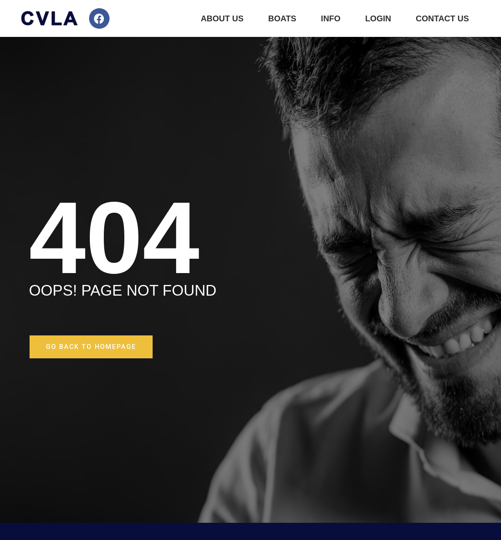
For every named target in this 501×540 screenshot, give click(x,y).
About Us (222, 18)
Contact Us (442, 18)
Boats (282, 18)
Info (331, 18)
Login (378, 18)
